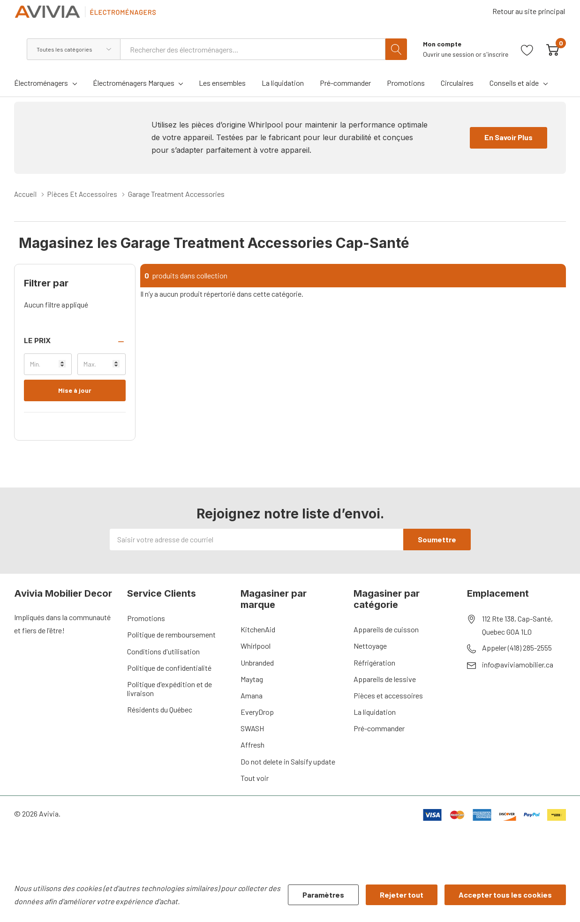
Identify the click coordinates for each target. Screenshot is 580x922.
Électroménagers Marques (133, 82)
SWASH (252, 727)
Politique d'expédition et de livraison (169, 688)
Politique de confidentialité (169, 667)
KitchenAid (258, 628)
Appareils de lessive (385, 678)
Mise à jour (74, 390)
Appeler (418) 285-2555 (517, 647)
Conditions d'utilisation (163, 650)
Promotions (146, 617)
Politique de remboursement (171, 634)
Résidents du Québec (159, 709)
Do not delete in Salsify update (288, 761)
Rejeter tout (401, 894)
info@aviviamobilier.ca (517, 664)
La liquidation (375, 711)
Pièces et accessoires (388, 694)
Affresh (252, 744)
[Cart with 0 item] (552, 49)
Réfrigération (374, 662)
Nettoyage (370, 645)
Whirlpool (256, 645)
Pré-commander (379, 727)
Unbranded (257, 662)
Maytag (252, 678)
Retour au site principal (529, 14)
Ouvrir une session (449, 54)
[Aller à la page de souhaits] (527, 49)
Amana (252, 694)
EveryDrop (257, 711)
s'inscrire (495, 54)
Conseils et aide (514, 82)
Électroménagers (41, 82)
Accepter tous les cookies (505, 894)
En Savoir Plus (508, 137)
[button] (75, 340)
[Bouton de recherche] (396, 49)
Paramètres (323, 894)
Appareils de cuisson (386, 628)
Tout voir (255, 777)
